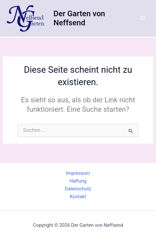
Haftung (78, 181)
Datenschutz (78, 189)
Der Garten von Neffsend (79, 18)
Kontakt (78, 196)
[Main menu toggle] (143, 18)
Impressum (78, 173)
